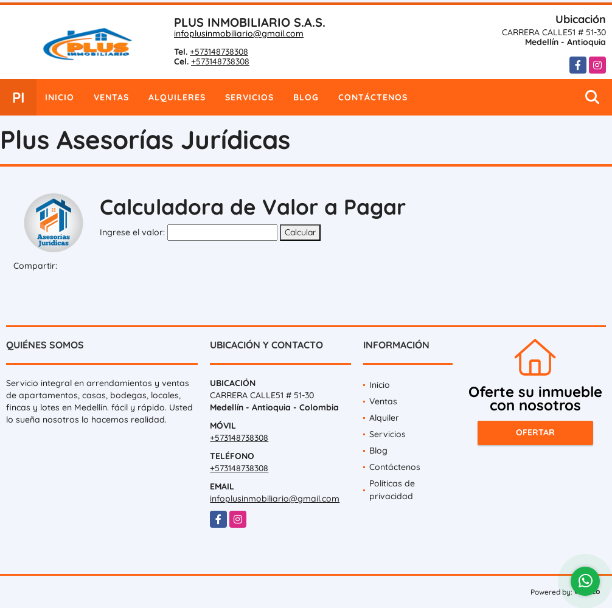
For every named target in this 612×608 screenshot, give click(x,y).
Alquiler (384, 417)
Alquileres (177, 97)
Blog (306, 97)
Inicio (59, 97)
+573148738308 (219, 51)
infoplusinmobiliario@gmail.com (239, 33)
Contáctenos (373, 97)
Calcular (300, 232)
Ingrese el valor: (132, 232)
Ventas (111, 97)
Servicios (249, 97)
